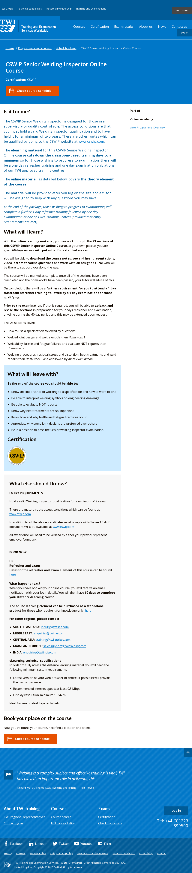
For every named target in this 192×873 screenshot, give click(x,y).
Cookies (21, 853)
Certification (100, 26)
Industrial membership (59, 8)
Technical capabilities (30, 8)
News (162, 26)
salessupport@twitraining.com (64, 646)
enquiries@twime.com (49, 633)
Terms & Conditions (124, 853)
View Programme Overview (148, 127)
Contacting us (13, 823)
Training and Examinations (91, 8)
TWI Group (182, 10)
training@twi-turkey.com (53, 640)
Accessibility (146, 853)
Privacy (8, 853)
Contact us (179, 26)
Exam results (124, 26)
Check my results (110, 823)
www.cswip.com (91, 141)
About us (146, 26)
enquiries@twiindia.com (39, 652)
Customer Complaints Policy (92, 853)
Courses (79, 26)
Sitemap (161, 853)
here (12, 575)
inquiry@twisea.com (55, 627)
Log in (184, 32)
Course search (61, 817)
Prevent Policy (38, 853)
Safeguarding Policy (61, 853)
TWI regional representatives (24, 817)
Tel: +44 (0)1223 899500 (172, 823)
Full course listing (63, 823)
